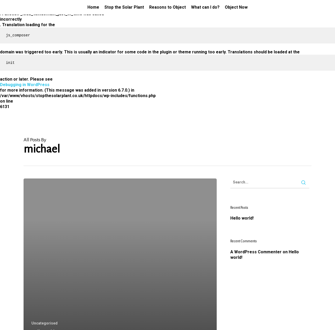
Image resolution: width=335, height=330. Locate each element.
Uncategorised (44, 323)
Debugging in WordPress (24, 84)
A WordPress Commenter (256, 251)
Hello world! (242, 218)
